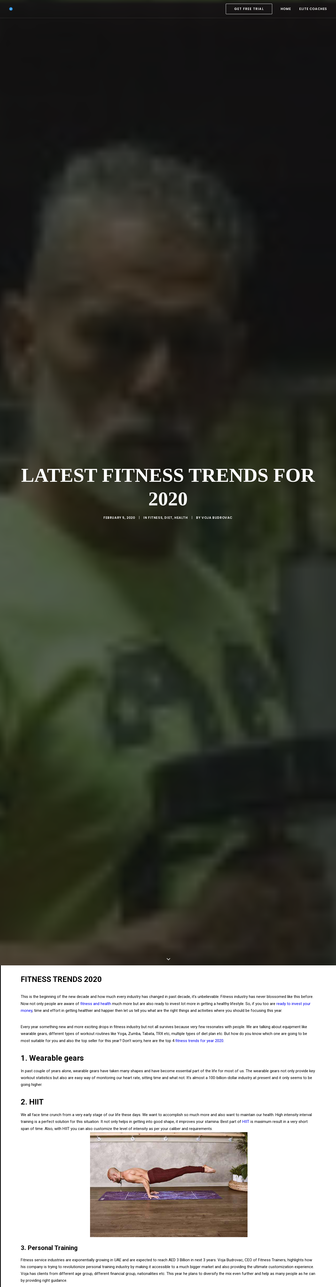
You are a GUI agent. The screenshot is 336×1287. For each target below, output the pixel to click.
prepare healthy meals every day (185, 1235)
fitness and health (95, 922)
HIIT (245, 1040)
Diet (168, 477)
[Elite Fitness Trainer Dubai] (11, 9)
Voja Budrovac (217, 477)
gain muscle (61, 1241)
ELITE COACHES (313, 9)
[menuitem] (251, 9)
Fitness (155, 477)
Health (181, 477)
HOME (286, 9)
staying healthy (43, 1235)
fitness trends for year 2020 (199, 959)
